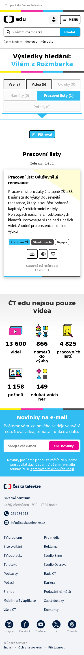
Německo (47, 41)
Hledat (69, 32)
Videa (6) (39, 84)
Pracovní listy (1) (59, 95)
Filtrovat (45, 134)
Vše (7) (14, 84)
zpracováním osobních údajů (52, 469)
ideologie (31, 41)
